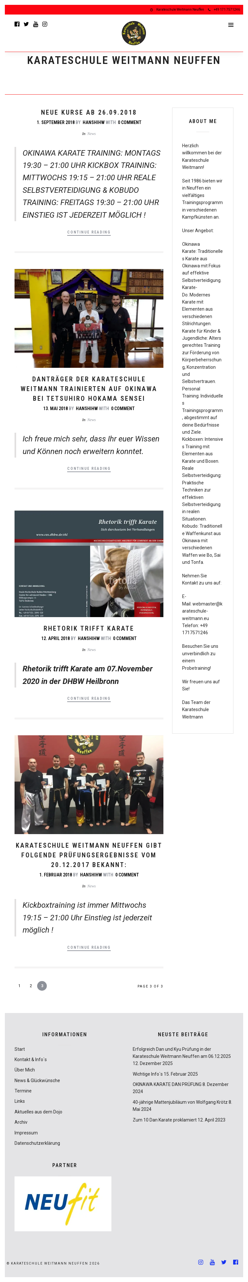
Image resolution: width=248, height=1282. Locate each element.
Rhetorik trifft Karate (89, 628)
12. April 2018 (55, 638)
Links (20, 1101)
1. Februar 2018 (55, 874)
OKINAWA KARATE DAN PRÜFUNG (167, 1084)
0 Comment (129, 122)
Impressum (26, 1132)
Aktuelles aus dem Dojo (38, 1111)
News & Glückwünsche (37, 1080)
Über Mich (25, 1069)
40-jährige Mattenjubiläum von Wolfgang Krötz (180, 1102)
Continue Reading (89, 232)
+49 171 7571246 (224, 9)
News (92, 133)
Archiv (21, 1122)
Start (20, 1049)
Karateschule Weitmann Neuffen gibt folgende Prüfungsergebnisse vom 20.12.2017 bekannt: (89, 855)
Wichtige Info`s (148, 1074)
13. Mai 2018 (55, 408)
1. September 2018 (56, 122)
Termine (23, 1090)
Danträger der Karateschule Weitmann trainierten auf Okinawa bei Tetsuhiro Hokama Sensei (89, 388)
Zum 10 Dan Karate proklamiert (165, 1119)
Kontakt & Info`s (31, 1059)
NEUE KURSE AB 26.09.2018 (89, 112)
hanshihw (94, 122)
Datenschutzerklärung (37, 1143)
